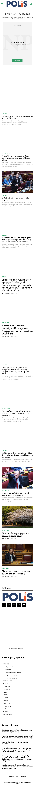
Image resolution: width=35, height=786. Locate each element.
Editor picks (6, 153)
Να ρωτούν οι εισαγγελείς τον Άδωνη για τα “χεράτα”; (16, 572)
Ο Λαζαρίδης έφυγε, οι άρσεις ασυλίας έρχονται (15, 199)
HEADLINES (5, 490)
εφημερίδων (20, 648)
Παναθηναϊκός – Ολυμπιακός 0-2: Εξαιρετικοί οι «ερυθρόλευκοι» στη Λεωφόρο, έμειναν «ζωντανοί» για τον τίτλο (15, 370)
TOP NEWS (5, 195)
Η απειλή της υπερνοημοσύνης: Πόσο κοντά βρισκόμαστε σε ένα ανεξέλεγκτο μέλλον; (16, 158)
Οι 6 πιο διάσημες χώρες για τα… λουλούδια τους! (15, 534)
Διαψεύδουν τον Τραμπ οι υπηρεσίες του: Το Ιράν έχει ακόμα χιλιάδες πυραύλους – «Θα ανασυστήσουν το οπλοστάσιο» (17, 239)
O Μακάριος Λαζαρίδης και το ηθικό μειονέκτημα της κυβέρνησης (15, 494)
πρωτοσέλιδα (13, 648)
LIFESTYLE (5, 114)
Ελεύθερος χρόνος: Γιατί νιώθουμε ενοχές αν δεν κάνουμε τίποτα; (17, 117)
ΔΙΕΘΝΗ (4, 235)
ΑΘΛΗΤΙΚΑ (5, 322)
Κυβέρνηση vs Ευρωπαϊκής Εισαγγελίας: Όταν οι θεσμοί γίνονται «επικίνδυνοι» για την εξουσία (17, 455)
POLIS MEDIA (6, 293)
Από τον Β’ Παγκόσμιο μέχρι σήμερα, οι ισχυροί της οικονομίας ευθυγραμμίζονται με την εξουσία (17, 413)
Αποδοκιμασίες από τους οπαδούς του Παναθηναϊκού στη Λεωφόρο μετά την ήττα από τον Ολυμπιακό (17, 329)
